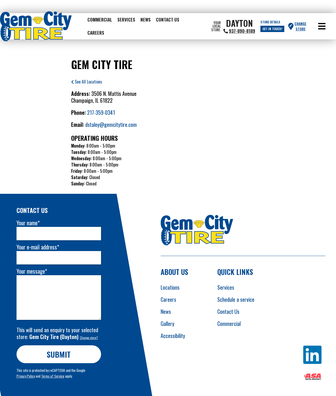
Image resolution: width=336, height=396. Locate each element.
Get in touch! (272, 29)
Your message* (32, 271)
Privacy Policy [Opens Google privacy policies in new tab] (26, 376)
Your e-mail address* (38, 247)
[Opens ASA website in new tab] (312, 377)
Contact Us (167, 19)
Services (126, 19)
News (145, 19)
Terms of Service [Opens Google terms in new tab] (52, 376)
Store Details (270, 22)
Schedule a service (235, 299)
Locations (170, 287)
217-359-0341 (101, 112)
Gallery (167, 323)
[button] (322, 26)
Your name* (28, 223)
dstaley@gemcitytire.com (111, 124)
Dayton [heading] (239, 23)
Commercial (99, 19)
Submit (59, 354)
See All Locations (86, 82)
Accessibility (173, 336)
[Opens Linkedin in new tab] (312, 355)
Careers (95, 32)
